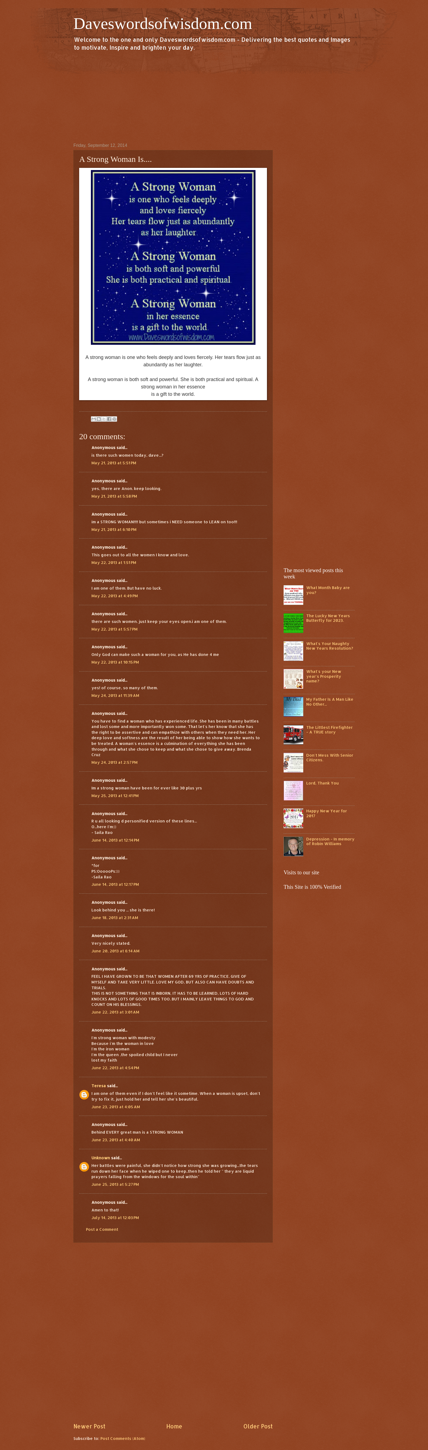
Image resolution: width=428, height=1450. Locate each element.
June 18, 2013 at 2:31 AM (114, 917)
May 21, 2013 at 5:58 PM (114, 496)
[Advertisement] (214, 96)
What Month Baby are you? (328, 590)
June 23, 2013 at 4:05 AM (115, 1106)
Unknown (100, 1157)
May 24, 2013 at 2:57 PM (114, 762)
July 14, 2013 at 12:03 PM (115, 1217)
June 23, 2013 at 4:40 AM (115, 1139)
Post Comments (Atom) (122, 1438)
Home (174, 1426)
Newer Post (89, 1426)
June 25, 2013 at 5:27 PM (115, 1184)
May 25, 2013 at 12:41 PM (115, 795)
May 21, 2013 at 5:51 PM (113, 462)
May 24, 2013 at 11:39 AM (115, 695)
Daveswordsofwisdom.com (162, 23)
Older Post (258, 1426)
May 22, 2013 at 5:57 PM (114, 629)
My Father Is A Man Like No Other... (329, 702)
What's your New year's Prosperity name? (323, 676)
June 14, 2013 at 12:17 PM (115, 884)
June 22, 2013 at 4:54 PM (115, 1067)
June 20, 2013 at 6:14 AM (115, 950)
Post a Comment (102, 1229)
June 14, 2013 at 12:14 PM (115, 840)
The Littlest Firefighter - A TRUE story (329, 730)
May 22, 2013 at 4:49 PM (114, 595)
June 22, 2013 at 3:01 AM (115, 1012)
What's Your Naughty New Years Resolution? (329, 646)
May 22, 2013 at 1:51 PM (113, 562)
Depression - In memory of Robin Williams (330, 841)
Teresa (98, 1085)
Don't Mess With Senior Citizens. (329, 758)
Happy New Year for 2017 (326, 813)
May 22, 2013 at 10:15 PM (115, 662)
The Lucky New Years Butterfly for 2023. (328, 618)
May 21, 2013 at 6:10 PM (113, 529)
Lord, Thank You (322, 783)
